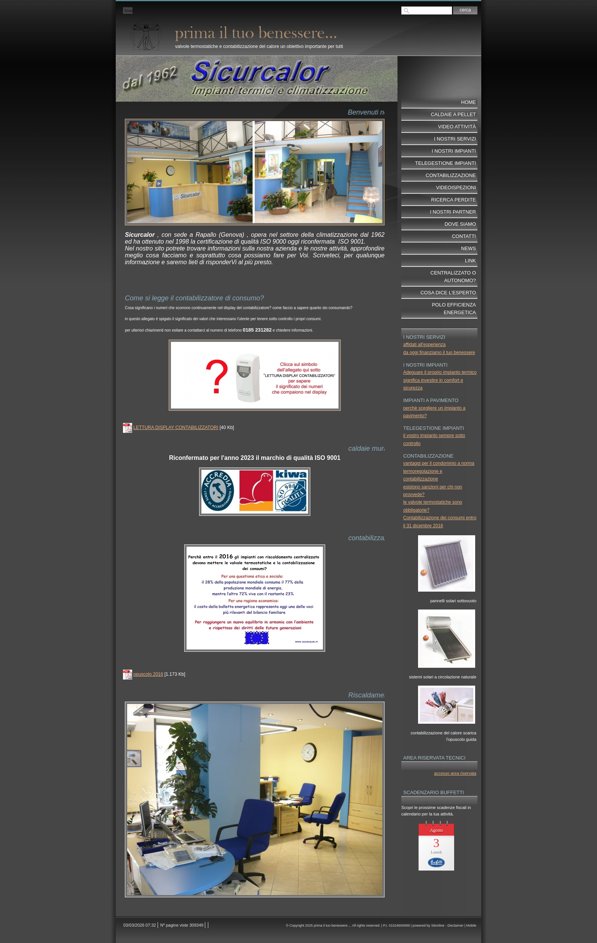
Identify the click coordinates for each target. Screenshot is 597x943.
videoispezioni (456, 187)
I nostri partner (453, 212)
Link (470, 260)
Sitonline (438, 925)
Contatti (464, 236)
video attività (457, 126)
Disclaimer (455, 925)
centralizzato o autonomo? (453, 276)
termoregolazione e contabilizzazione (422, 475)
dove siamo (460, 224)
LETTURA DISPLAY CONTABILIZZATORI (175, 427)
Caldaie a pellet (453, 114)
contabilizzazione (451, 175)
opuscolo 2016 (148, 674)
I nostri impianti (454, 151)
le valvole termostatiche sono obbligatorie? (432, 505)
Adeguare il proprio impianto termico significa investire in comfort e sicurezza (440, 380)
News (468, 248)
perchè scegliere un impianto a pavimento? (434, 411)
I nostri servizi (455, 139)
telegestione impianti (445, 163)
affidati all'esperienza (424, 344)
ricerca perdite (453, 200)
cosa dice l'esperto (448, 292)
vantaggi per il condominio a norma (438, 463)
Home (468, 102)
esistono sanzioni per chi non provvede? (432, 490)
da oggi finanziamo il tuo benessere (439, 352)
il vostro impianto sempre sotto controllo (434, 439)
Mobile (471, 925)
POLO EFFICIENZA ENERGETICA (454, 308)
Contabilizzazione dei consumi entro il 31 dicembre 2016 (439, 521)
